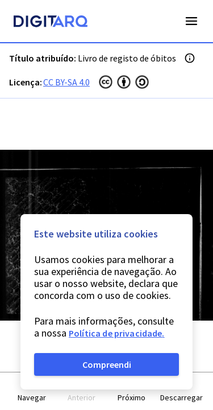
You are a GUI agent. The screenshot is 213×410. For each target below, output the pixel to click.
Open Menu (191, 21)
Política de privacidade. (117, 333)
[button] (32, 391)
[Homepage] (50, 22)
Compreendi (106, 364)
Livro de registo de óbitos (127, 58)
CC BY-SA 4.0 (66, 82)
